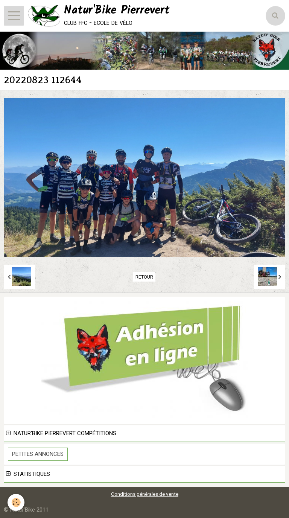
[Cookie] (16, 502)
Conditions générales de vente (144, 494)
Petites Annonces (38, 454)
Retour (144, 277)
